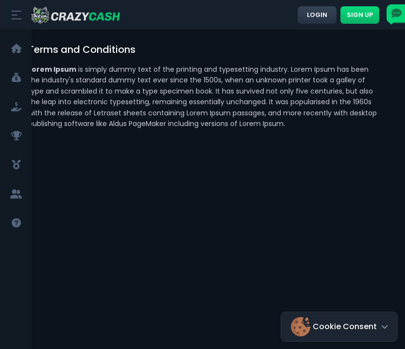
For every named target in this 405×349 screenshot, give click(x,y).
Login (317, 14)
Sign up (360, 14)
